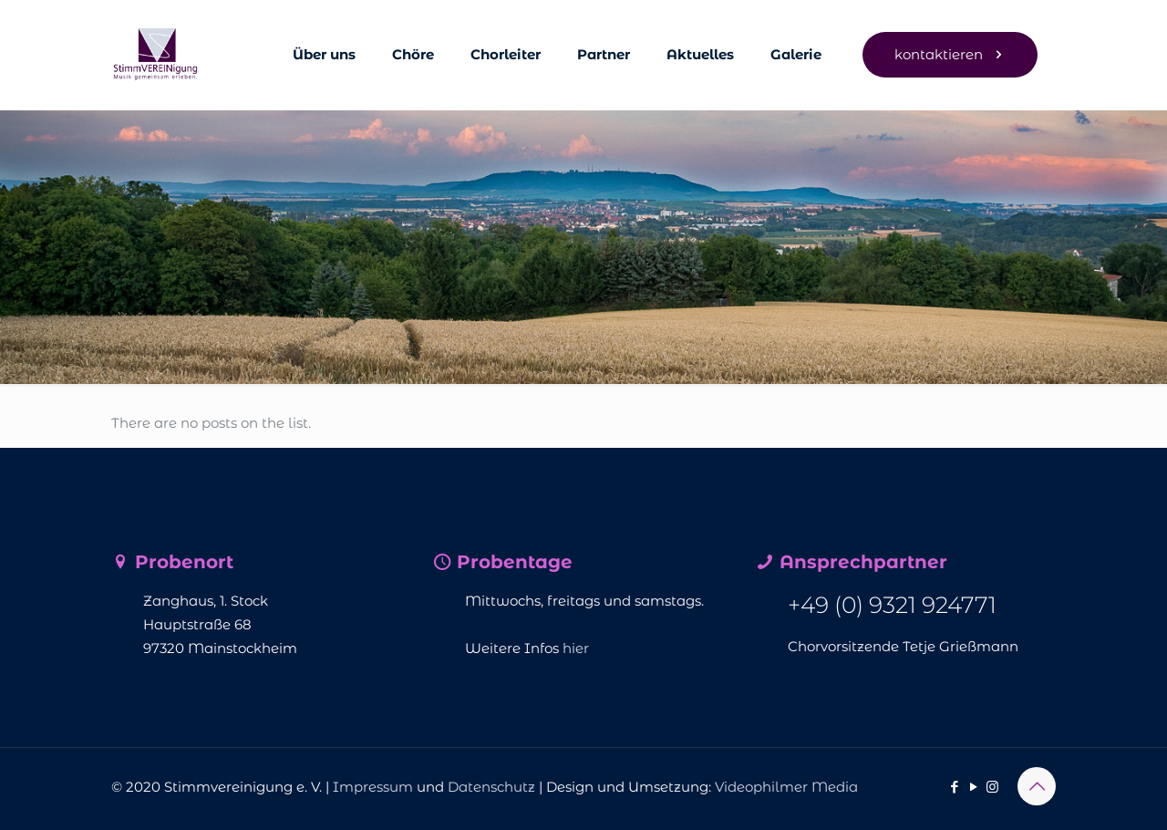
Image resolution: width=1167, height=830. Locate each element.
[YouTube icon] (973, 786)
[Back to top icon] (1036, 786)
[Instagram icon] (992, 786)
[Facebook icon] (954, 786)
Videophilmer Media (786, 786)
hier (576, 648)
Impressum (373, 786)
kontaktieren (950, 54)
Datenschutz (491, 786)
